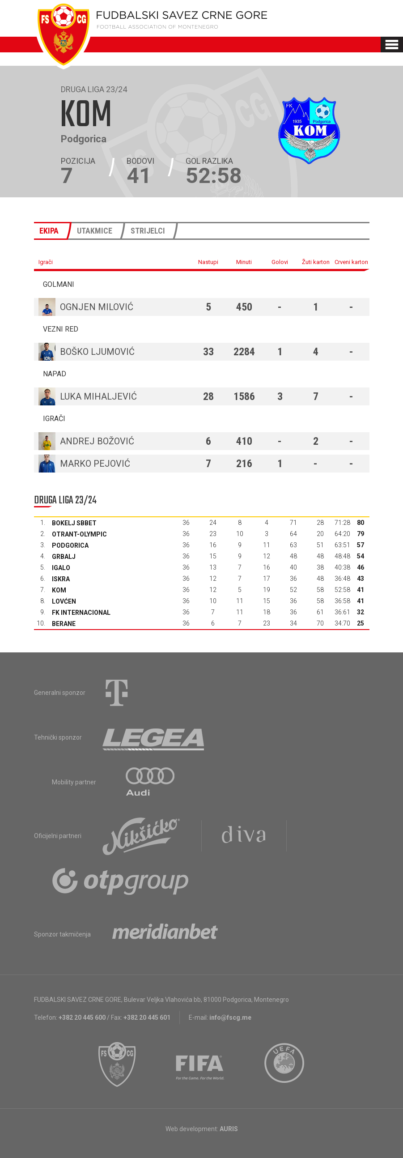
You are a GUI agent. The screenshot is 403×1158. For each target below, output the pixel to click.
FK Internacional (81, 612)
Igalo (61, 567)
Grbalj (64, 556)
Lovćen (64, 601)
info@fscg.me (230, 1017)
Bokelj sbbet (74, 523)
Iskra (61, 579)
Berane (64, 623)
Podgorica (70, 545)
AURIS (229, 1128)
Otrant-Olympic (79, 534)
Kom (59, 590)
